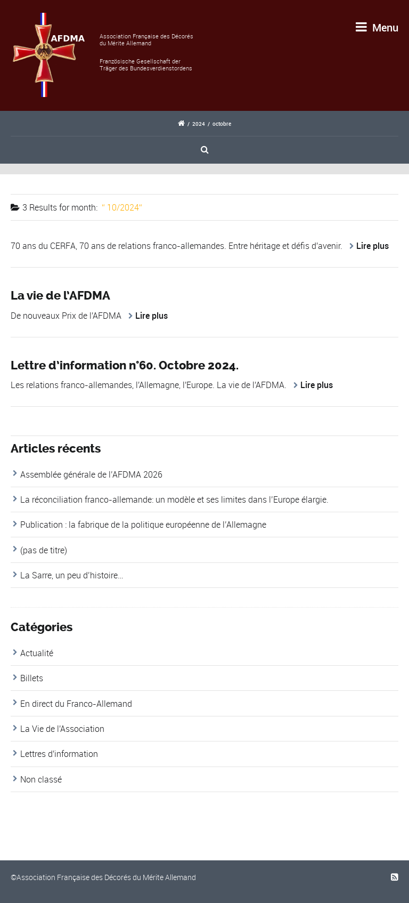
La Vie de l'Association (62, 729)
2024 (198, 123)
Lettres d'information (59, 754)
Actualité (36, 653)
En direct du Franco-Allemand (76, 704)
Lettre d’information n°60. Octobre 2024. (125, 366)
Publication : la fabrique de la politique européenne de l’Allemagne (143, 524)
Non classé (41, 779)
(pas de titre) (43, 550)
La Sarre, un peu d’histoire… (71, 575)
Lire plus (372, 246)
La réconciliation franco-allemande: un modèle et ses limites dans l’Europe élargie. (174, 499)
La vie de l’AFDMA (60, 296)
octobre (221, 123)
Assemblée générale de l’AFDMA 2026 (91, 474)
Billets (31, 678)
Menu (377, 27)
